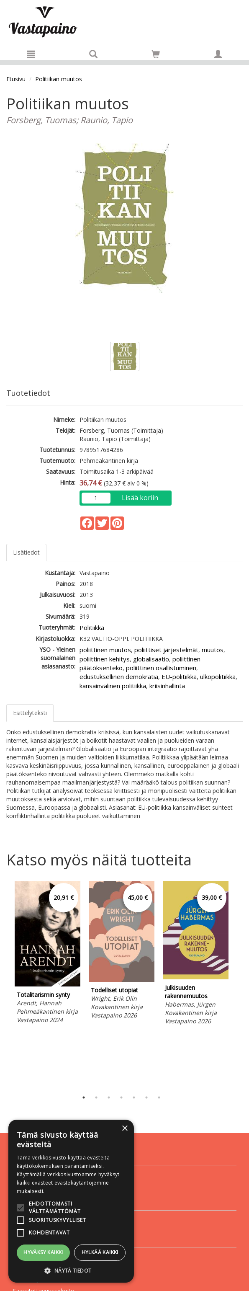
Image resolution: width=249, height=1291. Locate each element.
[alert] (71, 1201)
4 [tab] (121, 1097)
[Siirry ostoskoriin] (155, 54)
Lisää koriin (140, 497)
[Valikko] (31, 54)
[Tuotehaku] (93, 54)
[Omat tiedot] (218, 54)
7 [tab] (159, 1097)
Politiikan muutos (58, 79)
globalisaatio (151, 659)
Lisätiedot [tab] (26, 552)
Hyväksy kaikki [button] (43, 1252)
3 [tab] (109, 1097)
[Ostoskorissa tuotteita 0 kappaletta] (155, 55)
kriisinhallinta (167, 686)
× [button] (124, 1129)
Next (238, 984)
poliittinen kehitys (105, 659)
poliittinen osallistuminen (161, 668)
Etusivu (16, 79)
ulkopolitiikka (218, 676)
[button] (71, 1270)
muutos (212, 650)
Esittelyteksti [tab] (30, 713)
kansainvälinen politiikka (113, 686)
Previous (4, 984)
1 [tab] (84, 1097)
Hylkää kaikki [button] (100, 1252)
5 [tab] (134, 1097)
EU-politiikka (179, 676)
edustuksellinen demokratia (119, 676)
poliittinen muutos (105, 650)
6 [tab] (146, 1097)
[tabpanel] (47, 953)
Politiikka (92, 627)
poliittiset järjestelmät (166, 650)
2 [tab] (96, 1097)
